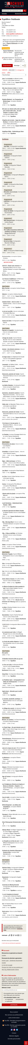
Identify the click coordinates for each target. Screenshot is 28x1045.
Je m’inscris (14, 1000)
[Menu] (26, 1043)
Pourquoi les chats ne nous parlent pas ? (12, 963)
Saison (5, 70)
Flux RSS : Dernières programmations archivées (14, 1017)
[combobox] (12, 10)
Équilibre (5, 45)
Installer (4, 13)
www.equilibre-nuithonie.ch (14, 34)
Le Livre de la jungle (7, 961)
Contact (14, 1029)
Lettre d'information (14, 1013)
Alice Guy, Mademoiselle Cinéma (10, 965)
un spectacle (8, 997)
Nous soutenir (14, 1008)
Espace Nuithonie (12, 43)
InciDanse (5, 139)
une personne (19, 995)
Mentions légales (14, 1031)
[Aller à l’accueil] (14, 7)
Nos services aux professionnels (14, 1010)
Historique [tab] (16, 65)
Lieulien (4, 951)
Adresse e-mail (6, 983)
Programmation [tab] (7, 65)
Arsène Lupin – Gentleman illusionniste (12, 956)
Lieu (8, 73)
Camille (4, 958)
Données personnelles (14, 1034)
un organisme (8, 995)
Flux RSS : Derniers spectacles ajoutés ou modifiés (14, 1021)
